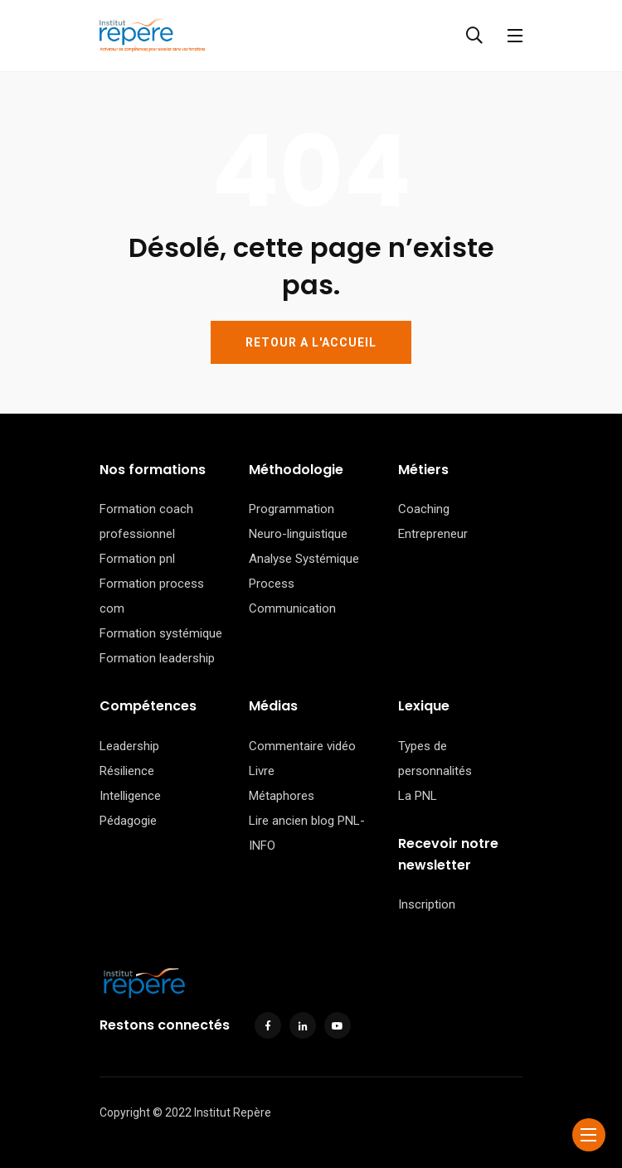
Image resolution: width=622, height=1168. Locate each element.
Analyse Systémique (304, 558)
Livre (262, 770)
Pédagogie (128, 820)
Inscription (426, 904)
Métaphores (281, 795)
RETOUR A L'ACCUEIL (311, 342)
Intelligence (130, 795)
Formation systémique (161, 633)
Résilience (127, 770)
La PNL (417, 795)
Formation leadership (157, 658)
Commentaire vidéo (302, 746)
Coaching (423, 509)
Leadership (129, 746)
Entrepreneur (433, 533)
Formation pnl (137, 558)
